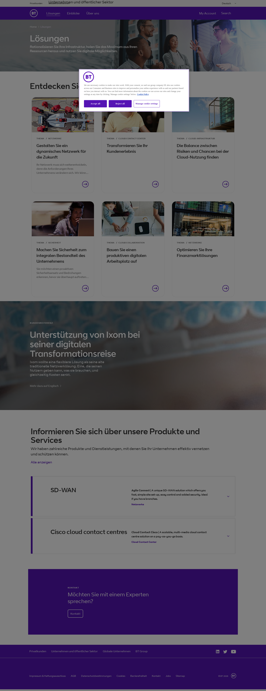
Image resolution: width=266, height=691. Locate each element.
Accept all (95, 103)
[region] (134, 90)
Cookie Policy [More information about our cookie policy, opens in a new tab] (143, 94)
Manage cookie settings (147, 103)
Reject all (120, 103)
